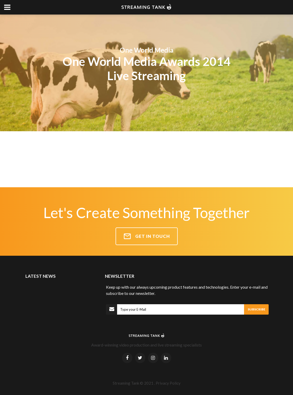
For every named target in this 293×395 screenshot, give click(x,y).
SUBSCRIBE (256, 309)
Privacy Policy (168, 383)
